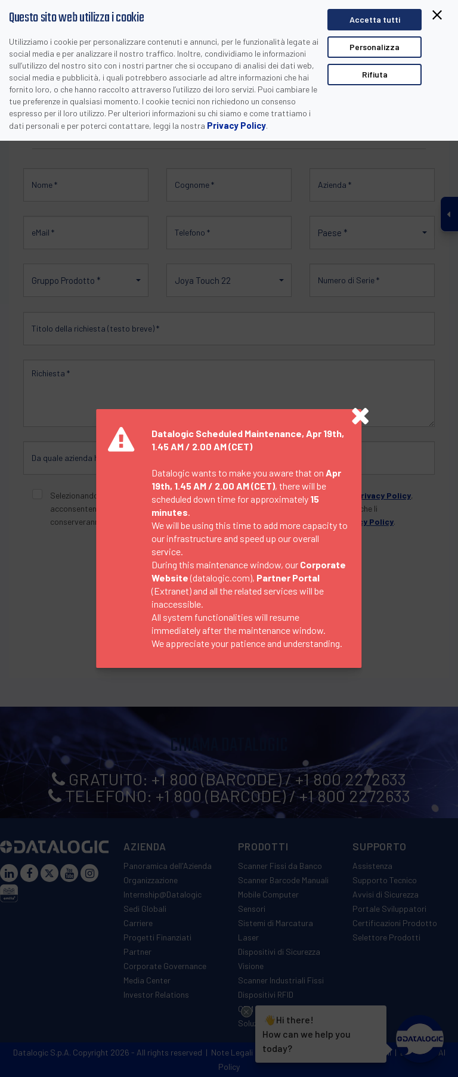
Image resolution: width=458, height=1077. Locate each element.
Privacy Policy (236, 125)
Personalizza (374, 47)
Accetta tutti (374, 19)
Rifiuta (375, 74)
